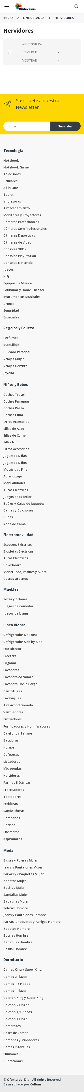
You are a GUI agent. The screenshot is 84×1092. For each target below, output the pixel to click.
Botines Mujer (14, 887)
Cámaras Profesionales (21, 222)
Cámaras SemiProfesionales (24, 228)
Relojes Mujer (13, 359)
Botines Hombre (15, 935)
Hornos (8, 747)
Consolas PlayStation (19, 256)
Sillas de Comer (15, 435)
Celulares (10, 181)
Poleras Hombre (15, 908)
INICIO (8, 18)
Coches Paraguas (16, 401)
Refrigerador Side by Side (22, 642)
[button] (76, 5)
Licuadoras (11, 761)
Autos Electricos (15, 490)
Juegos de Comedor (18, 606)
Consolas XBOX (14, 249)
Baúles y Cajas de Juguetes (23, 503)
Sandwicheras (13, 811)
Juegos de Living (15, 613)
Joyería (8, 373)
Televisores (11, 174)
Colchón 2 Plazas (16, 1005)
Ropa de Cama (14, 524)
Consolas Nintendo (18, 262)
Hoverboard (12, 565)
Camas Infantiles (16, 1047)
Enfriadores (12, 719)
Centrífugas (12, 691)
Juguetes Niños (15, 463)
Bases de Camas (15, 1033)
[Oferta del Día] (25, 6)
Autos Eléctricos (15, 558)
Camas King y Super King (22, 969)
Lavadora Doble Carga (20, 684)
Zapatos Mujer (14, 881)
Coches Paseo (13, 408)
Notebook (11, 160)
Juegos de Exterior (17, 497)
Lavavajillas (12, 698)
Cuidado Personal (16, 352)
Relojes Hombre (15, 366)
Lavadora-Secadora (18, 677)
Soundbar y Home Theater (23, 290)
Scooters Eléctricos (17, 544)
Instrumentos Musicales (21, 297)
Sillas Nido (11, 442)
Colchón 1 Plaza (15, 1019)
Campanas (11, 818)
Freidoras (10, 804)
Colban (35, 1084)
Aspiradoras (12, 839)
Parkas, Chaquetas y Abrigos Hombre (31, 921)
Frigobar (9, 663)
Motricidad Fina (15, 469)
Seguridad (11, 310)
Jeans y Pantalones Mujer (22, 867)
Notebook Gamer (16, 167)
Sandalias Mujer (15, 894)
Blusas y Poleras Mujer (20, 860)
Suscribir (65, 126)
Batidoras (11, 740)
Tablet (8, 194)
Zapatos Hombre (16, 928)
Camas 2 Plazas (15, 977)
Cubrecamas (13, 1061)
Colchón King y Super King (23, 997)
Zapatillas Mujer (16, 901)
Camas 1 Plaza (14, 990)
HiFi (6, 276)
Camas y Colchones (18, 510)
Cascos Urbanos (15, 578)
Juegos (8, 269)
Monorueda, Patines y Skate (25, 572)
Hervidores (11, 775)
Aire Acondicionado (18, 705)
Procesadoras (13, 790)
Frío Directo (12, 649)
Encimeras (11, 832)
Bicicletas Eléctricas (18, 551)
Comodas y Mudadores (21, 1040)
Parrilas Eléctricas (16, 782)
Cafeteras (11, 754)
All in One (10, 188)
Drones (8, 304)
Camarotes (12, 1026)
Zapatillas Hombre (17, 942)
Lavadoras (11, 670)
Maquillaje (11, 345)
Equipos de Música (17, 283)
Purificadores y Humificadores (26, 726)
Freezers (9, 656)
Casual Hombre (15, 949)
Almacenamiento (16, 208)
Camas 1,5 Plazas (16, 983)
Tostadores (12, 797)
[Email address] (27, 126)
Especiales (11, 317)
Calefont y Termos (17, 733)
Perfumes (10, 338)
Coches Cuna (13, 415)
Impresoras (12, 201)
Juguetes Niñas (15, 456)
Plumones (10, 1054)
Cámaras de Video (17, 242)
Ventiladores (13, 712)
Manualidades (14, 483)
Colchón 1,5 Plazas (17, 1012)
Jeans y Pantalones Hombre (24, 915)
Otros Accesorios (16, 421)
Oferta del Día (18, 1079)
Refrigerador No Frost (20, 635)
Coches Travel (14, 394)
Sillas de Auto (13, 428)
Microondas (12, 768)
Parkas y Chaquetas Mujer (23, 874)
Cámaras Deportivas (19, 235)
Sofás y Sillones (15, 599)
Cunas (8, 517)
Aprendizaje (12, 476)
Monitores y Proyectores (22, 215)
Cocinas (9, 825)
